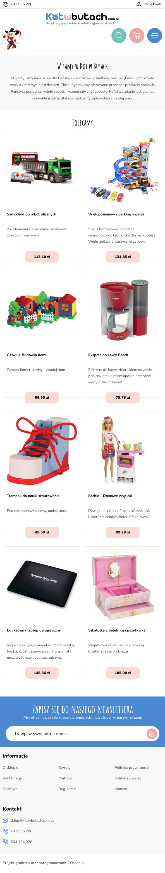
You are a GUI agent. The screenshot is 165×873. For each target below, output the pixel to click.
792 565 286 (21, 4)
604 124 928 (21, 841)
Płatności (66, 778)
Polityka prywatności (132, 767)
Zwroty (65, 767)
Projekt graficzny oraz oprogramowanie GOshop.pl (44, 862)
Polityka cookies (128, 778)
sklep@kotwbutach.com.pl (32, 820)
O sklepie (10, 767)
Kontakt (121, 788)
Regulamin (67, 788)
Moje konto (153, 4)
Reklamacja (12, 778)
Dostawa (10, 788)
